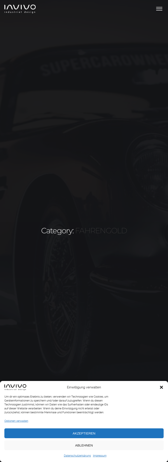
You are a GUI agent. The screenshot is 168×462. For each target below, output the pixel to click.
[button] (161, 387)
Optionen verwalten (16, 420)
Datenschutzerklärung (77, 455)
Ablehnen (84, 445)
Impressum (100, 455)
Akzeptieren (84, 433)
